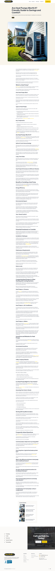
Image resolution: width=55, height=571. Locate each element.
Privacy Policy (33, 555)
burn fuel (20, 291)
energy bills (25, 185)
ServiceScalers (13, 568)
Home (30, 1)
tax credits (29, 340)
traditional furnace (29, 463)
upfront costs (23, 137)
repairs (18, 132)
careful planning (28, 244)
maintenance (32, 118)
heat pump (18, 86)
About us (24, 556)
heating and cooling (27, 303)
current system (30, 384)
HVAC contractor (36, 355)
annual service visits (25, 255)
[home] (8, 1)
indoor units (27, 243)
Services (24, 557)
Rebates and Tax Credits (26, 560)
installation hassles (30, 162)
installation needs (25, 118)
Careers (32, 557)
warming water (26, 323)
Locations (25, 558)
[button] (33, 1)
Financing (24, 561)
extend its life (34, 454)
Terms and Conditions (34, 556)
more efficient (35, 444)
